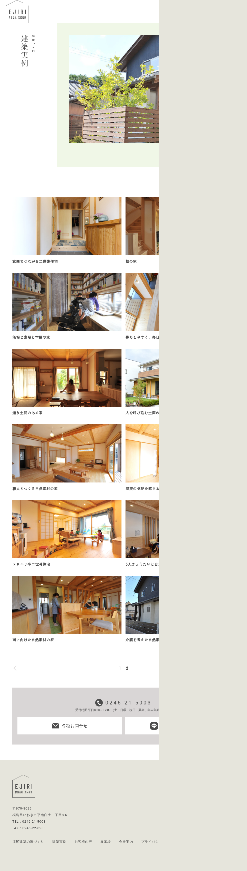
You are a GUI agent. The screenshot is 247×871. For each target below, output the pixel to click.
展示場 (105, 842)
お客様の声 (83, 842)
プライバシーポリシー (159, 842)
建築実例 (59, 842)
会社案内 (126, 842)
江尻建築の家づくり (28, 842)
